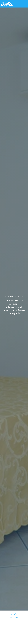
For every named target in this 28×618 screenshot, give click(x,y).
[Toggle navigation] (25, 4)
